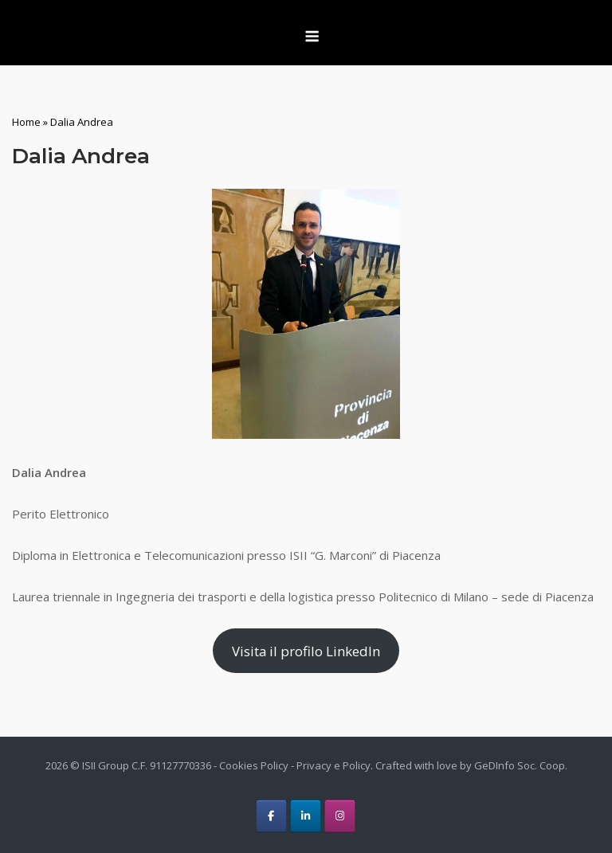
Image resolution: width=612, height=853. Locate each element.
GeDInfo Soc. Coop (519, 765)
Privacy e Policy (333, 765)
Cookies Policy (253, 765)
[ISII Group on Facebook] (271, 816)
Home (26, 122)
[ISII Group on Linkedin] (305, 816)
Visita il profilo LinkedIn (306, 651)
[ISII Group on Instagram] (339, 816)
